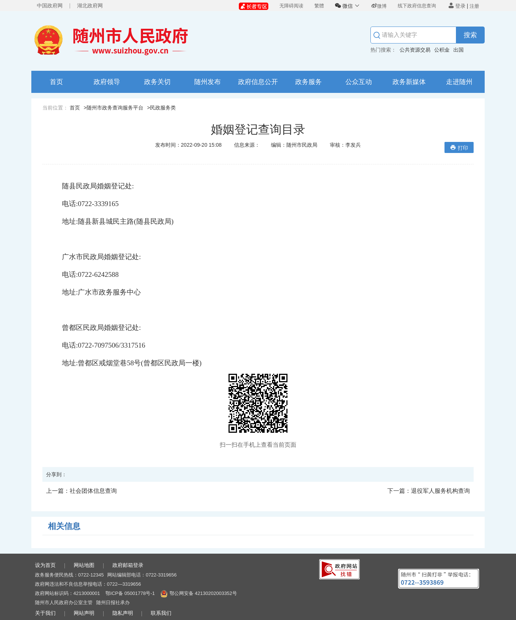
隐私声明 (122, 613)
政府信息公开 (258, 82)
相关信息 (64, 526)
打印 (459, 147)
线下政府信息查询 (417, 5)
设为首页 (45, 565)
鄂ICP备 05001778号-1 (130, 593)
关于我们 (45, 613)
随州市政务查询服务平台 (115, 108)
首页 (56, 82)
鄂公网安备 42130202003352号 (203, 593)
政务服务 (308, 82)
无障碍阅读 (291, 5)
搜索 (470, 35)
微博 (379, 6)
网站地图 (84, 565)
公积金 (442, 50)
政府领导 (107, 82)
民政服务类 (163, 108)
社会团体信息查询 (81, 491)
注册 (474, 6)
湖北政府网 (90, 5)
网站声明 (84, 613)
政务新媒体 (409, 82)
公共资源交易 (415, 50)
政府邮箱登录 (127, 565)
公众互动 (358, 82)
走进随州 (459, 82)
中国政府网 (50, 5)
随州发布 (207, 82)
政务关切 (157, 82)
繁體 (319, 5)
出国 (458, 50)
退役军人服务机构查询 (428, 491)
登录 (457, 6)
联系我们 (161, 613)
